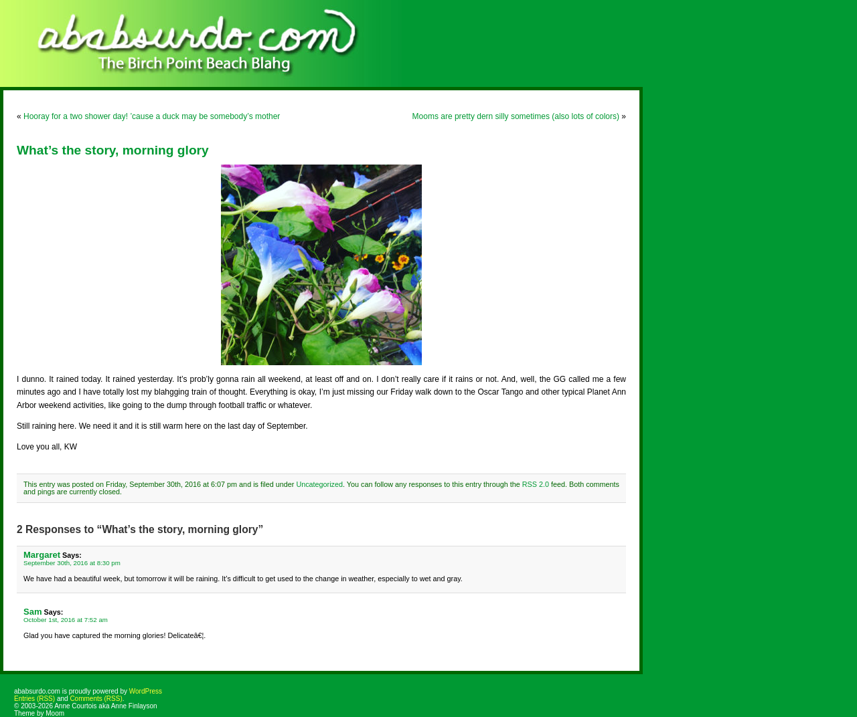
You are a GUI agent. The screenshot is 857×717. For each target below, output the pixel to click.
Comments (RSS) (96, 698)
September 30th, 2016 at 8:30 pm (72, 563)
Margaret (41, 555)
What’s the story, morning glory (113, 150)
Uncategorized (319, 484)
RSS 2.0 (535, 484)
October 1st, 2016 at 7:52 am (65, 619)
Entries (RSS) (34, 698)
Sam (32, 612)
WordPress (145, 691)
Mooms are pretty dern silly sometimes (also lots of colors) (515, 116)
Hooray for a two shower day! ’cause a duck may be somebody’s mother (151, 116)
